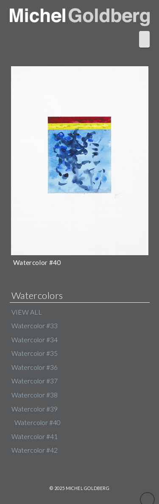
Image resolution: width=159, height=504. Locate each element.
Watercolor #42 (34, 450)
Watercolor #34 (34, 339)
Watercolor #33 (34, 325)
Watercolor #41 (34, 436)
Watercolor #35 (34, 353)
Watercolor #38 (34, 394)
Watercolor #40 (37, 422)
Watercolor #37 (34, 380)
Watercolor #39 (34, 408)
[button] (144, 39)
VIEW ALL (26, 312)
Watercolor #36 (34, 367)
